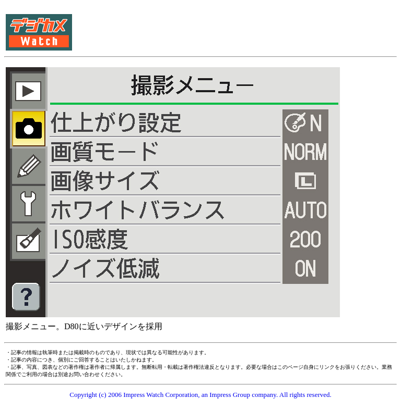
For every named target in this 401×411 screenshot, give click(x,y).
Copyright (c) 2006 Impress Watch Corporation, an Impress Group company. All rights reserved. (200, 394)
